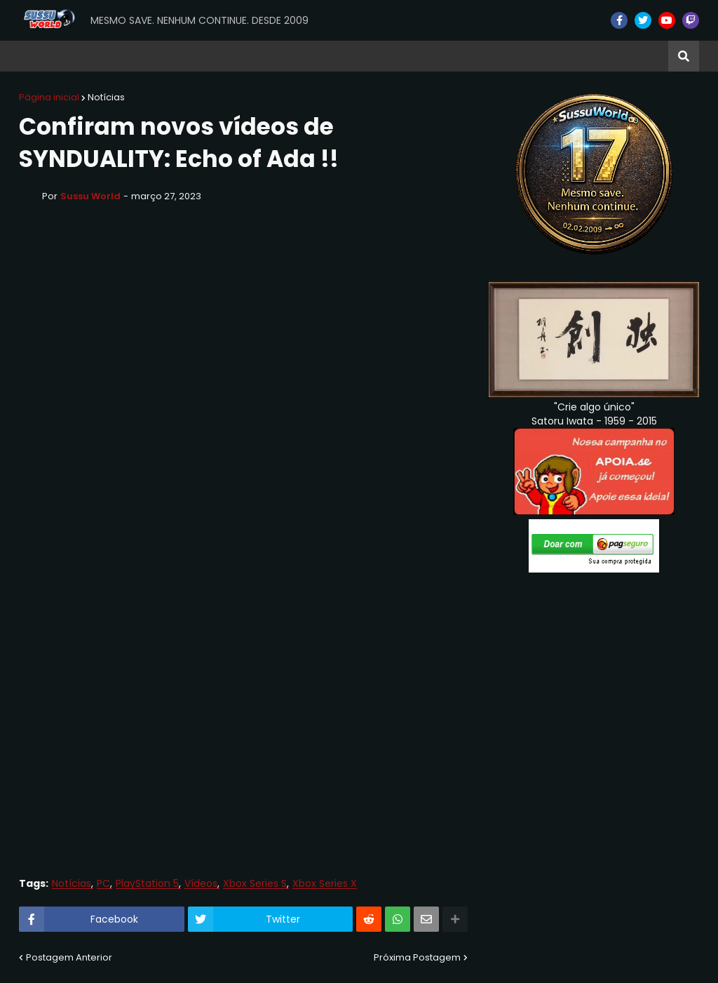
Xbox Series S (255, 883)
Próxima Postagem (417, 957)
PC (103, 883)
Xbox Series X (324, 883)
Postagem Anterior (69, 957)
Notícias (106, 97)
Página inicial (49, 97)
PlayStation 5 (147, 883)
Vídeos (200, 883)
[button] (683, 56)
